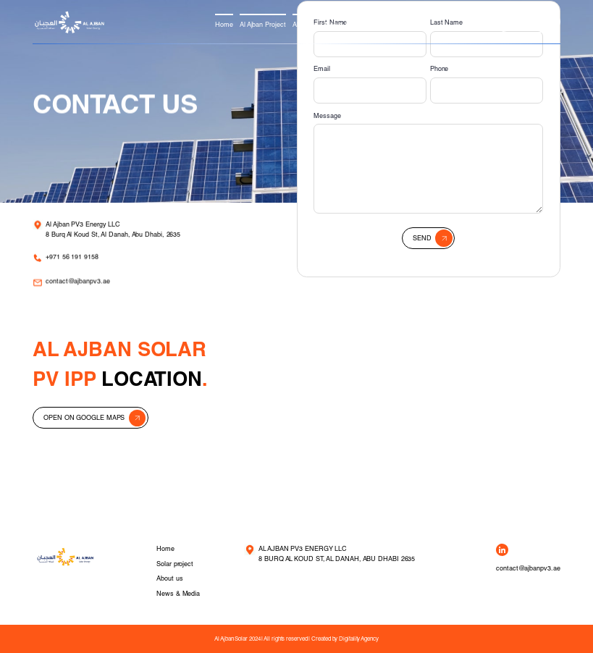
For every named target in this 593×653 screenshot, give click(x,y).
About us (306, 24)
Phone (439, 68)
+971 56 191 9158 (72, 258)
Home (224, 24)
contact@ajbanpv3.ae (78, 284)
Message (327, 115)
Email (322, 68)
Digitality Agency (358, 638)
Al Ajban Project (263, 24)
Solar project (174, 564)
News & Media (347, 24)
